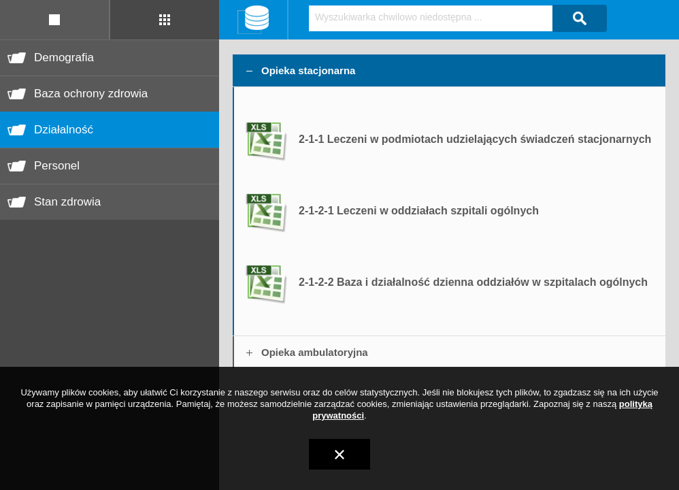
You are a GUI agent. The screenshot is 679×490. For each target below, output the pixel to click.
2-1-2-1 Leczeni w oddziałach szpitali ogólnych (419, 210)
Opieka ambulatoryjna (314, 352)
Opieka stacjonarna (308, 70)
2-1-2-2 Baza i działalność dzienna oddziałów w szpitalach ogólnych (473, 282)
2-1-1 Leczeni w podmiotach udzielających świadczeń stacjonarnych (475, 139)
